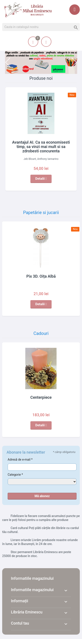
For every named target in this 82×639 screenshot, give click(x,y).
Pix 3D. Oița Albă (41, 276)
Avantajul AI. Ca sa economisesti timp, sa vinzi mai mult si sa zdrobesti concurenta (41, 146)
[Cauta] (41, 27)
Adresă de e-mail (20, 459)
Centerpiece (41, 397)
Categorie (15, 474)
